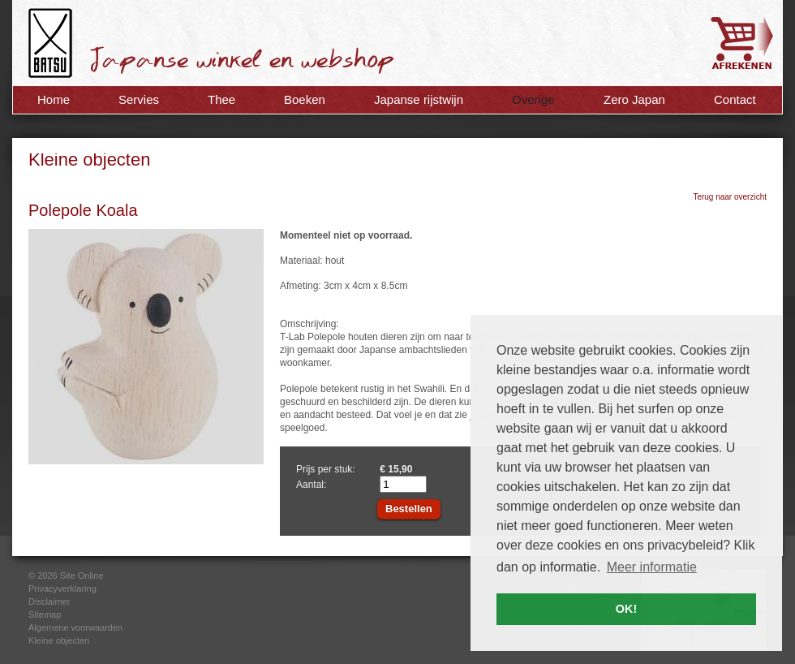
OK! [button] (626, 608)
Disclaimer (49, 601)
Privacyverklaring (62, 588)
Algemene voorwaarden (75, 627)
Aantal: (311, 484)
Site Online (82, 575)
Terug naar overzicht (730, 196)
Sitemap (44, 614)
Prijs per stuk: (325, 469)
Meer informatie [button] (652, 567)
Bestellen (408, 508)
